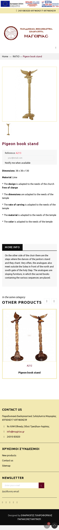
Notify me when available (17, 163)
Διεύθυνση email (21, 488)
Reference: (10, 153)
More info (12, 247)
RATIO (16, 56)
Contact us (7, 460)
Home (5, 56)
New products (9, 455)
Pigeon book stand (29, 372)
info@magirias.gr (15, 431)
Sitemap (6, 465)
